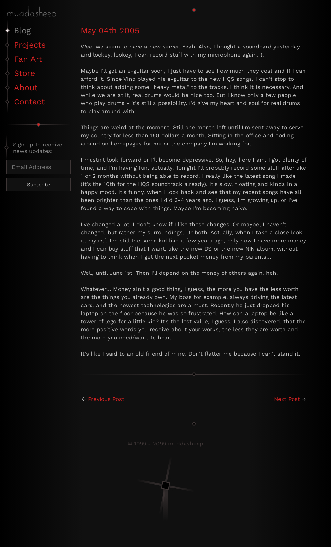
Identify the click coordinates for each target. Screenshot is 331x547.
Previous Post (106, 399)
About (25, 87)
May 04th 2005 (110, 30)
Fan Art (28, 59)
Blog (22, 30)
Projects (30, 44)
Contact (29, 101)
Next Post (287, 399)
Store (24, 73)
